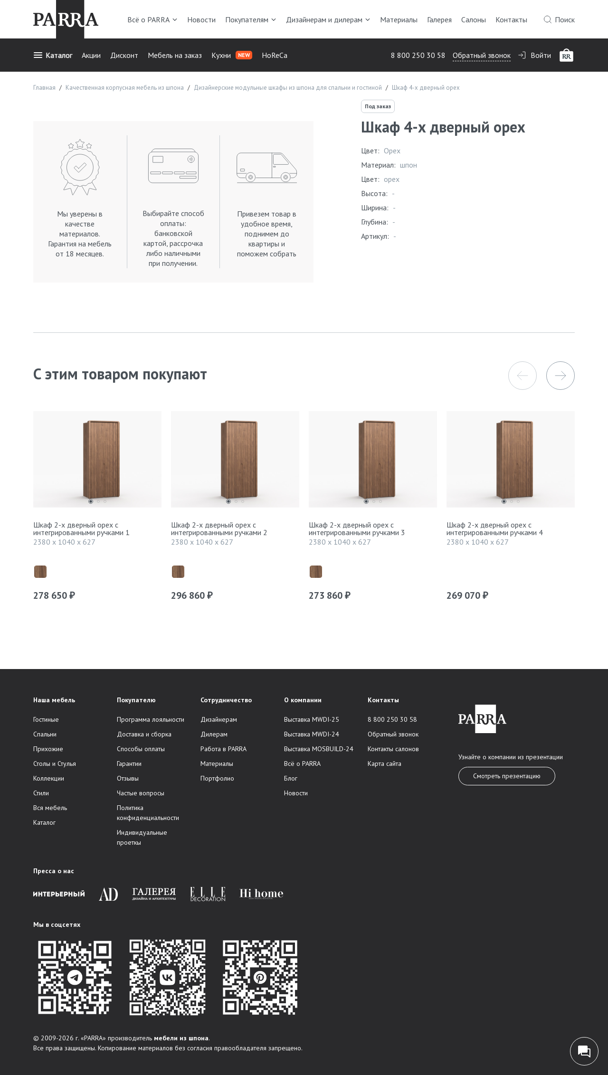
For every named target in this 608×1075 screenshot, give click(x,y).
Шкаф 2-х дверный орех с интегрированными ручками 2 (219, 528)
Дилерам (214, 734)
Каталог (52, 55)
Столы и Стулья (54, 763)
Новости (201, 19)
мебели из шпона (181, 1038)
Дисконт (124, 55)
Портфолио (217, 778)
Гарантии (129, 763)
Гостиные (46, 719)
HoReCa (274, 55)
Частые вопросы (140, 793)
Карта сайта (384, 763)
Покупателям (250, 19)
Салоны (473, 19)
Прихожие (48, 749)
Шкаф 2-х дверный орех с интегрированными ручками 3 (357, 528)
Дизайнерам (218, 719)
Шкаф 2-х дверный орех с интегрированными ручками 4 (494, 528)
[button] (522, 375)
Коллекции (48, 778)
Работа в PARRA (223, 749)
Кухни (231, 55)
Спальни (45, 734)
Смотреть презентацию (507, 776)
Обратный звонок (482, 55)
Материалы (399, 19)
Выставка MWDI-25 (311, 719)
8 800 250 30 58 (418, 55)
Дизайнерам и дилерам (328, 19)
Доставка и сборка (144, 734)
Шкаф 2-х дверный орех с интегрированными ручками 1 (81, 528)
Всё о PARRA (152, 19)
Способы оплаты (141, 749)
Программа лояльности (150, 719)
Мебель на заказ (175, 55)
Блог (290, 778)
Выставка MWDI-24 (311, 734)
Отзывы (128, 778)
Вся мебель (50, 807)
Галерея (439, 19)
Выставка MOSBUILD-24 (318, 749)
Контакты (511, 19)
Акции (91, 55)
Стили (41, 793)
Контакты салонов (393, 749)
